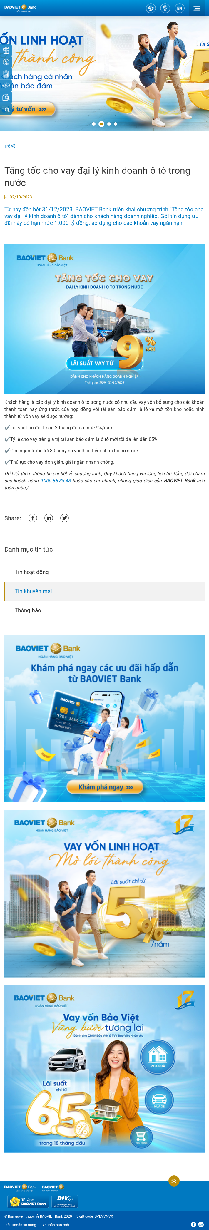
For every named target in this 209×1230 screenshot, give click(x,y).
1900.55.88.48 (56, 480)
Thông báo (28, 610)
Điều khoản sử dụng (20, 1225)
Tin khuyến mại (33, 591)
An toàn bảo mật (55, 1225)
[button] (94, 124)
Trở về (9, 146)
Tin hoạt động (32, 572)
